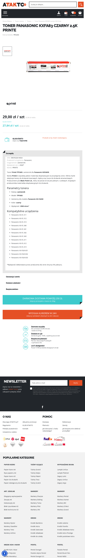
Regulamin (7, 425)
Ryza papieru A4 (10, 473)
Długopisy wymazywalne (13, 496)
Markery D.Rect (63, 506)
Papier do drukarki (11, 480)
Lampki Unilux (62, 470)
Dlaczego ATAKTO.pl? (10, 422)
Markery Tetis (9, 530)
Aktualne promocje (30, 422)
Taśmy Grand (36, 470)
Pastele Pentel (62, 550)
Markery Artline (9, 533)
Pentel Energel (36, 550)
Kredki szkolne (62, 523)
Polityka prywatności (10, 429)
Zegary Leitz (61, 476)
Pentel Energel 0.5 (37, 556)
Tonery (29, 21)
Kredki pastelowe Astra (65, 536)
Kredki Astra (35, 526)
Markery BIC (61, 503)
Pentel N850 (61, 556)
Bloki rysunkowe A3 (11, 506)
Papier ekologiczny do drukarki (15, 483)
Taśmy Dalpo (35, 473)
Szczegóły (10, 154)
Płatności (45, 425)
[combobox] (53, 4)
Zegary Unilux (62, 480)
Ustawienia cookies (10, 432)
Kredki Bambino (36, 523)
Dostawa (45, 422)
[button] (4, 553)
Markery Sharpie (37, 496)
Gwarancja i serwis (13, 277)
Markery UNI (35, 510)
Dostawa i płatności (13, 283)
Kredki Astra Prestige (65, 533)
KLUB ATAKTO (28, 425)
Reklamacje (66, 422)
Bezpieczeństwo (12, 290)
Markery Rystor (9, 523)
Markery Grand (63, 510)
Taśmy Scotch (36, 483)
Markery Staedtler (10, 526)
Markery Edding (36, 500)
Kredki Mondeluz (10, 556)
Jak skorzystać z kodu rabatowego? (50, 430)
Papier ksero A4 (9, 470)
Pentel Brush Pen (63, 553)
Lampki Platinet (63, 473)
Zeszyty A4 (8, 500)
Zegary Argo (61, 483)
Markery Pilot (35, 506)
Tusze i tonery (19, 21)
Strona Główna (7, 21)
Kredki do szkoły (37, 536)
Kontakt (25, 429)
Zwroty (64, 425)
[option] (48, 66)
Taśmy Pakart (36, 476)
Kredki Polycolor (10, 553)
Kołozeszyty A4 (9, 503)
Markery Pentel (63, 496)
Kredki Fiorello (62, 526)
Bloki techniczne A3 (11, 510)
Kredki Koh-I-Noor (10, 550)
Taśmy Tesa (35, 480)
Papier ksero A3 (9, 476)
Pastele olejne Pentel (38, 553)
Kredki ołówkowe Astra (65, 530)
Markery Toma (36, 503)
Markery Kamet (63, 500)
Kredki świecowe (37, 530)
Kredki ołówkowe (37, 533)
